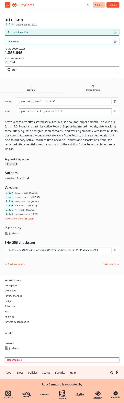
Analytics (9, 316)
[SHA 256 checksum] (59, 250)
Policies (33, 372)
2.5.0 (9, 201)
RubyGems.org (51, 384)
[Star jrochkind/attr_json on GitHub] (62, 69)
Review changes (13, 295)
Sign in (99, 5)
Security (60, 372)
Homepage (11, 285)
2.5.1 (9, 197)
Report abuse (14, 359)
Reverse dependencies (17, 321)
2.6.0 (9, 192)
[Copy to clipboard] (115, 102)
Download (10, 290)
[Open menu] (7, 5)
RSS (7, 311)
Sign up (113, 5)
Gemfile (8, 101)
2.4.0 (9, 205)
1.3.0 (9, 214)
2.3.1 (9, 209)
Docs (20, 372)
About (8, 372)
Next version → (111, 264)
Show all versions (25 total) (19, 218)
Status (46, 372)
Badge (8, 301)
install (7, 111)
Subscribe (10, 306)
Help (73, 372)
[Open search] (88, 5)
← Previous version (15, 264)
